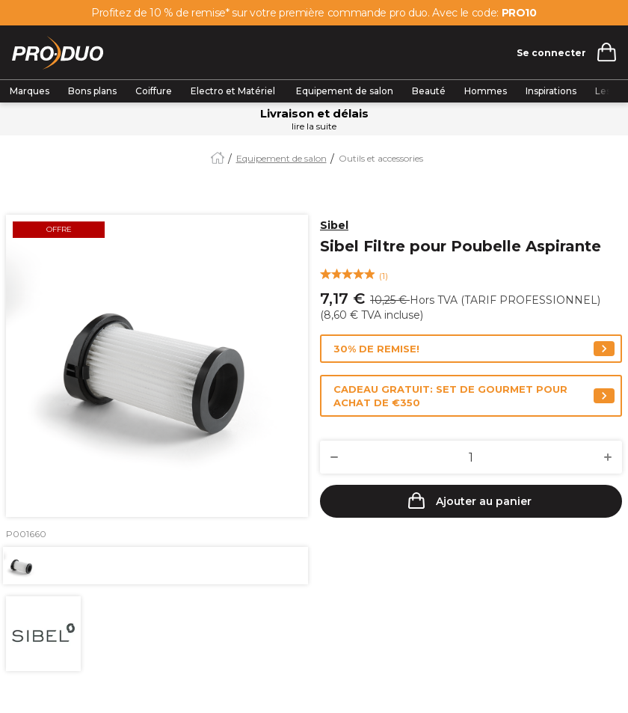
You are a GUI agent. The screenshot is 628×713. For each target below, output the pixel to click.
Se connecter (551, 52)
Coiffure (153, 91)
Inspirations (551, 91)
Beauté (429, 91)
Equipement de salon (344, 91)
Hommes (485, 91)
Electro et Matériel (234, 91)
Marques (29, 91)
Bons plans (92, 91)
